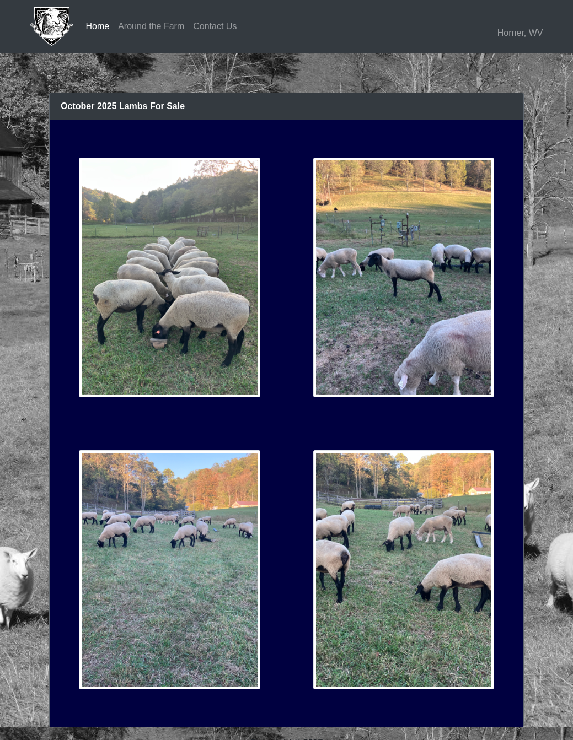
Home (98, 26)
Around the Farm (151, 26)
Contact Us (215, 26)
